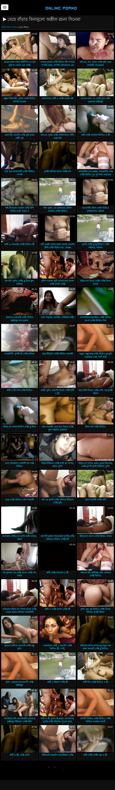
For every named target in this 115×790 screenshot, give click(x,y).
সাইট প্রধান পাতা (9, 27)
